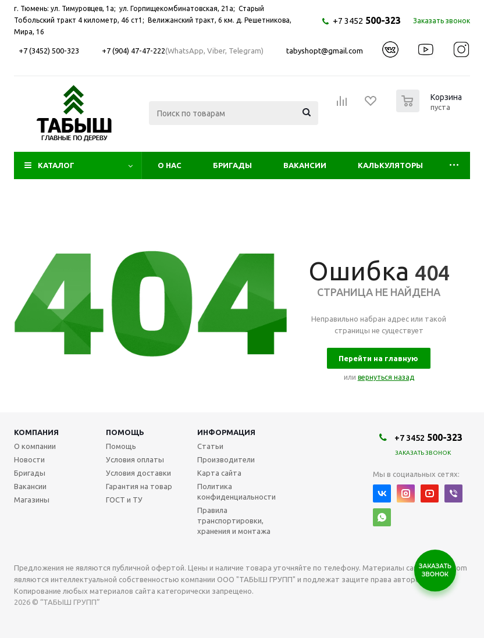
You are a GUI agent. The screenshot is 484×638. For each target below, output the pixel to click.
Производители (226, 459)
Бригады (232, 165)
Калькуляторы (390, 165)
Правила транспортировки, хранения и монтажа (234, 520)
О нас (170, 165)
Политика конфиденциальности (236, 491)
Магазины (31, 500)
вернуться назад (386, 377)
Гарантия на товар (139, 486)
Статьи (210, 446)
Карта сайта (219, 473)
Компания (36, 432)
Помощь (125, 432)
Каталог (56, 165)
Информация (226, 432)
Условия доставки (138, 473)
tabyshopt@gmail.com (324, 51)
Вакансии (304, 165)
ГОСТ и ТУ (124, 500)
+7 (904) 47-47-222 (133, 51)
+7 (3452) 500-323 (49, 51)
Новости (29, 459)
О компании (35, 446)
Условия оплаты (135, 459)
